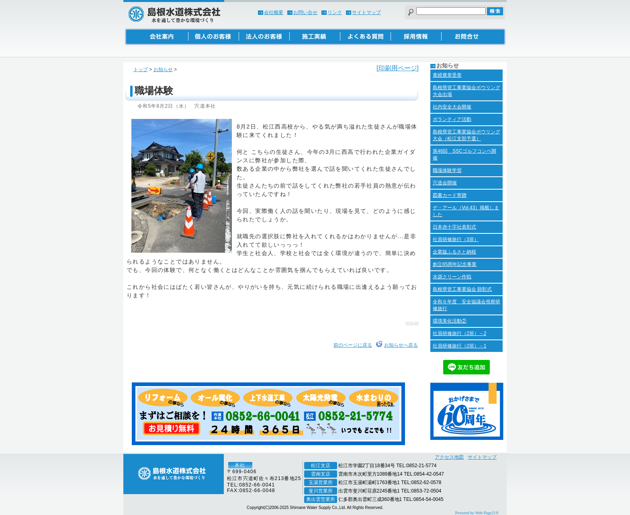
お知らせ (163, 69)
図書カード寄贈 (449, 195)
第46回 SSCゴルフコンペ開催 (464, 154)
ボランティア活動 (452, 119)
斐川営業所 (321, 491)
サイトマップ (366, 12)
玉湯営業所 (321, 482)
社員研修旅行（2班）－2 (459, 333)
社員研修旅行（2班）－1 (459, 346)
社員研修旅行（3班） (456, 239)
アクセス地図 (449, 457)
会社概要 (273, 12)
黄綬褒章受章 (447, 75)
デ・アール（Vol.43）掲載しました (466, 211)
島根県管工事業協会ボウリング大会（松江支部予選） (466, 135)
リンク (334, 12)
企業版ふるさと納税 (454, 252)
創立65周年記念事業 (455, 264)
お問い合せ (305, 12)
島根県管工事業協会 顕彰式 (462, 289)
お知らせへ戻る (401, 345)
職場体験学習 (447, 170)
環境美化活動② (449, 321)
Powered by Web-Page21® (477, 513)
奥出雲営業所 (320, 499)
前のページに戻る (352, 345)
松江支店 (320, 465)
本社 (240, 465)
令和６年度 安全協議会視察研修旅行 (466, 305)
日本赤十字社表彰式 (454, 227)
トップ (140, 69)
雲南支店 (320, 474)
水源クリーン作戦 (452, 277)
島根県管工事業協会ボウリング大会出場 (466, 91)
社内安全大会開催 (452, 107)
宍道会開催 (445, 183)
